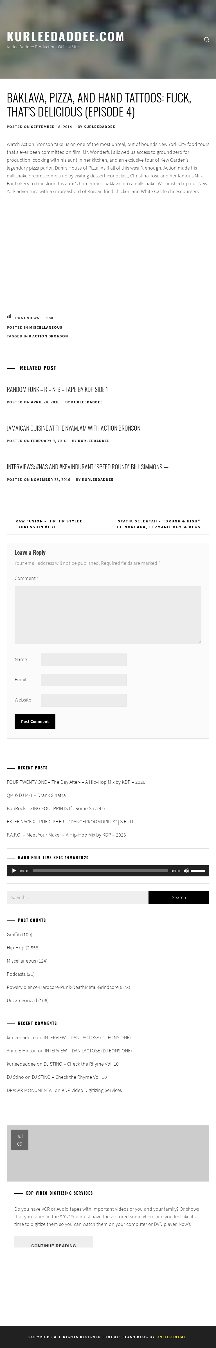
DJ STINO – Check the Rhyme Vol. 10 (81, 1064)
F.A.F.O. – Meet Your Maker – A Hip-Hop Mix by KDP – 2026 (66, 834)
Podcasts (16, 974)
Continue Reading (53, 1246)
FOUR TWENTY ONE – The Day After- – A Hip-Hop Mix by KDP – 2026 (76, 782)
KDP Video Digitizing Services (92, 1090)
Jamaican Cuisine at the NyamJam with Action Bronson (73, 427)
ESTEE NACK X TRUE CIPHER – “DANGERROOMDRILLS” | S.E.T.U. (70, 821)
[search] (206, 39)
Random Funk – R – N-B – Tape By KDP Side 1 (57, 389)
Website (23, 699)
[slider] (100, 870)
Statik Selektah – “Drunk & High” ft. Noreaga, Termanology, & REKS (159, 523)
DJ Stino (15, 1077)
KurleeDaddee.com (66, 36)
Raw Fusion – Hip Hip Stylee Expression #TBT (49, 523)
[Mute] (186, 871)
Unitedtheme (171, 1337)
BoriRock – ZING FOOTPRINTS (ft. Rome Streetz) (56, 808)
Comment (27, 578)
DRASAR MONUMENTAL (30, 1090)
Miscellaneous (45, 327)
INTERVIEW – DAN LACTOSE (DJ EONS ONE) (87, 1037)
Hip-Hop (15, 947)
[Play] (14, 871)
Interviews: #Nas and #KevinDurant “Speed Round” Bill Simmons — (87, 466)
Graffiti (14, 934)
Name (21, 659)
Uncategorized (22, 1000)
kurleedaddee (99, 126)
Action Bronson (50, 336)
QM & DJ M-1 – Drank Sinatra (36, 795)
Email (20, 679)
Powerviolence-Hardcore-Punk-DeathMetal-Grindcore (63, 987)
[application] (108, 870)
